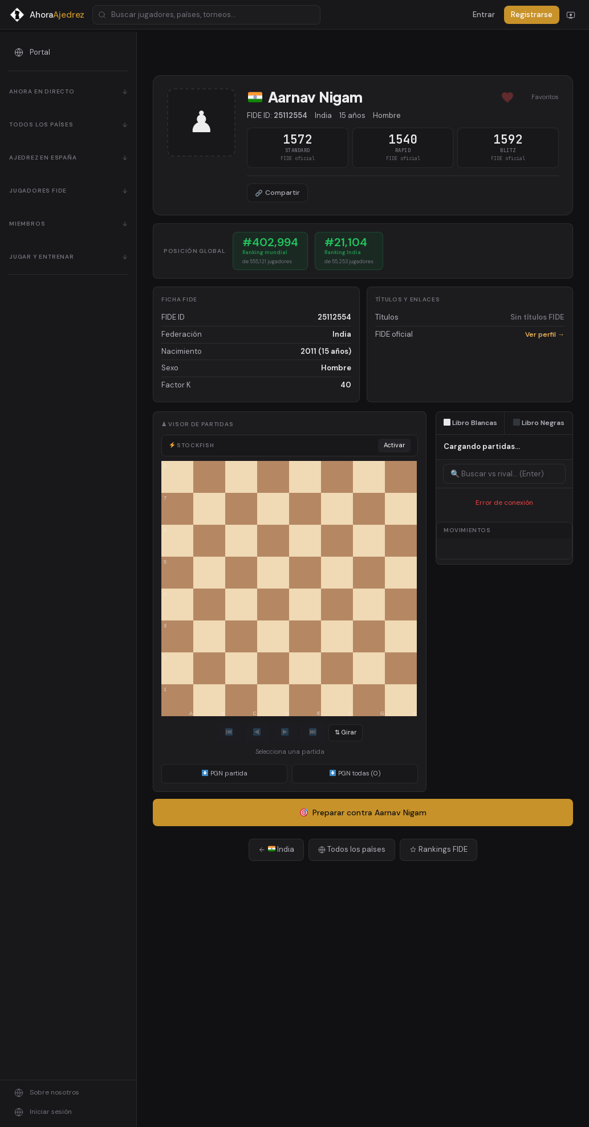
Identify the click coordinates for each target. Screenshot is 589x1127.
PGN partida (224, 773)
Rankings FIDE (438, 849)
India (276, 849)
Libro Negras (539, 422)
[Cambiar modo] (571, 15)
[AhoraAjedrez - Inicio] (46, 15)
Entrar (484, 14)
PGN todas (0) (355, 773)
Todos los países (351, 849)
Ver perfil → (544, 334)
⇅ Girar (345, 732)
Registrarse (532, 14)
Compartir (277, 192)
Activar (394, 445)
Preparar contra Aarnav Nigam (363, 812)
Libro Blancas (471, 422)
